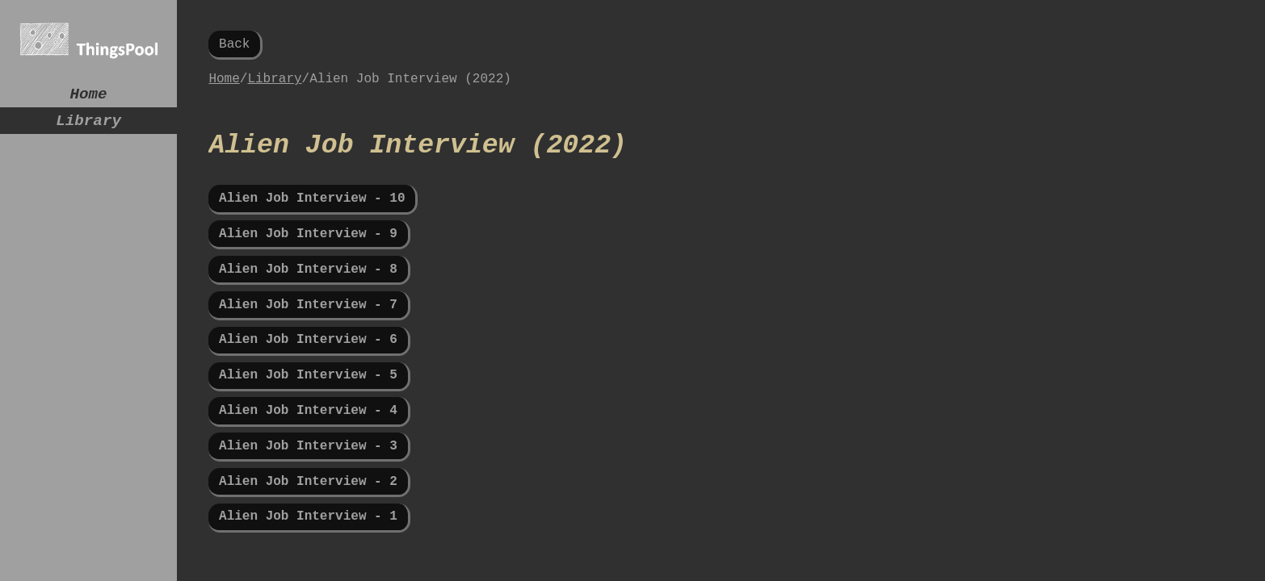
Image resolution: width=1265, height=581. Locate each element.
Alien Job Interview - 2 (308, 522)
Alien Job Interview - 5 (308, 407)
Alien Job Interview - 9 (308, 252)
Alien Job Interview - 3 (308, 483)
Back (234, 46)
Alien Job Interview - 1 (308, 561)
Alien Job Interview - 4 (308, 445)
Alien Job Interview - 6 (308, 368)
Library (88, 127)
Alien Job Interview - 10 (312, 214)
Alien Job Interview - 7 (308, 329)
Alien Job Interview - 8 (308, 290)
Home (88, 96)
